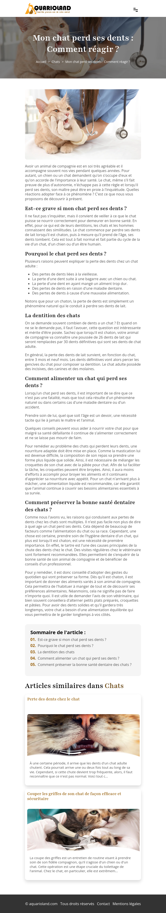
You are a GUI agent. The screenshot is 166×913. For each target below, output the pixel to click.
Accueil (41, 62)
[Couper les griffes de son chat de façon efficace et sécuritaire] (83, 831)
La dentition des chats (52, 651)
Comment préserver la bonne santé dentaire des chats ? (81, 664)
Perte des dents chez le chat (53, 699)
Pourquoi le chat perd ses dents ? (61, 645)
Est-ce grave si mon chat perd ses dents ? (68, 639)
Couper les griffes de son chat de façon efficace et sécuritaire (74, 796)
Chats (56, 62)
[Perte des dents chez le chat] (83, 736)
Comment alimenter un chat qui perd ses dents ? (74, 658)
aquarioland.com (43, 903)
